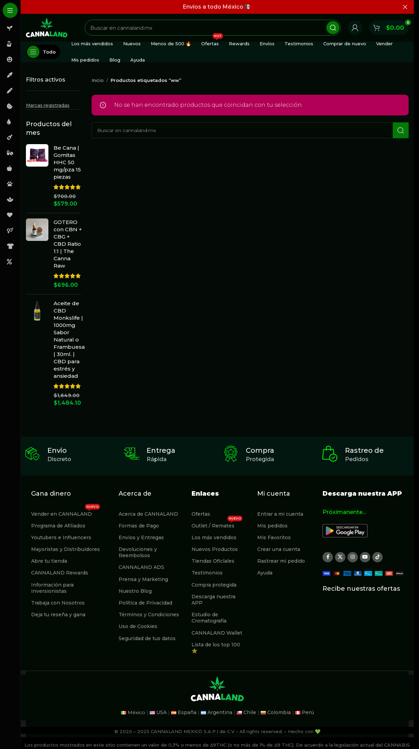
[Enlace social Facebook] (328, 557)
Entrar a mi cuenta (280, 514)
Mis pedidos (272, 526)
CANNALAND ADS (141, 567)
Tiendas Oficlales (213, 561)
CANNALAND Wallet (217, 633)
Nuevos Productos (215, 549)
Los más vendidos (214, 537)
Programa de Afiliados (58, 526)
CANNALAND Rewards (59, 573)
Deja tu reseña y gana (58, 614)
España (187, 712)
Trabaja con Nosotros (58, 603)
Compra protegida (214, 585)
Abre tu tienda (49, 561)
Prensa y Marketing (143, 579)
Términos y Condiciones (149, 614)
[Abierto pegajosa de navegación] (43, 52)
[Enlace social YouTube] (365, 557)
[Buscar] (213, 28)
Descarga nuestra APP (213, 599)
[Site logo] (46, 27)
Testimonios (207, 573)
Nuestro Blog (135, 591)
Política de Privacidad (145, 603)
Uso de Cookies (138, 626)
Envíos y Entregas (141, 537)
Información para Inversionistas (52, 588)
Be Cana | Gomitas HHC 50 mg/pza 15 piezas (67, 162)
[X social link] (340, 557)
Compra (260, 450)
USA (161, 712)
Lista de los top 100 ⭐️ (216, 648)
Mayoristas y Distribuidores (65, 549)
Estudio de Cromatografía (209, 617)
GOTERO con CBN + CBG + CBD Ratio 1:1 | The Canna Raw (68, 244)
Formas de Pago (139, 526)
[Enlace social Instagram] (352, 557)
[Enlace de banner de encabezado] (217, 7)
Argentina (219, 712)
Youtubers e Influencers (61, 537)
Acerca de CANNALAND (148, 514)
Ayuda (264, 573)
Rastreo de (364, 450)
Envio (57, 450)
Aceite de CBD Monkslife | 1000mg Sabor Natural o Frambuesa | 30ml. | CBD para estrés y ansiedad (69, 339)
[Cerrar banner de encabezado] (405, 7)
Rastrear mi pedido (281, 561)
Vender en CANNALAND (65, 512)
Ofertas (201, 514)
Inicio (98, 80)
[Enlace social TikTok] (377, 557)
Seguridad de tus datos (147, 638)
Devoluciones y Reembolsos (138, 552)
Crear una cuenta (278, 549)
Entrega (161, 450)
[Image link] (345, 530)
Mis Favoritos (274, 537)
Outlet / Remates (217, 524)
